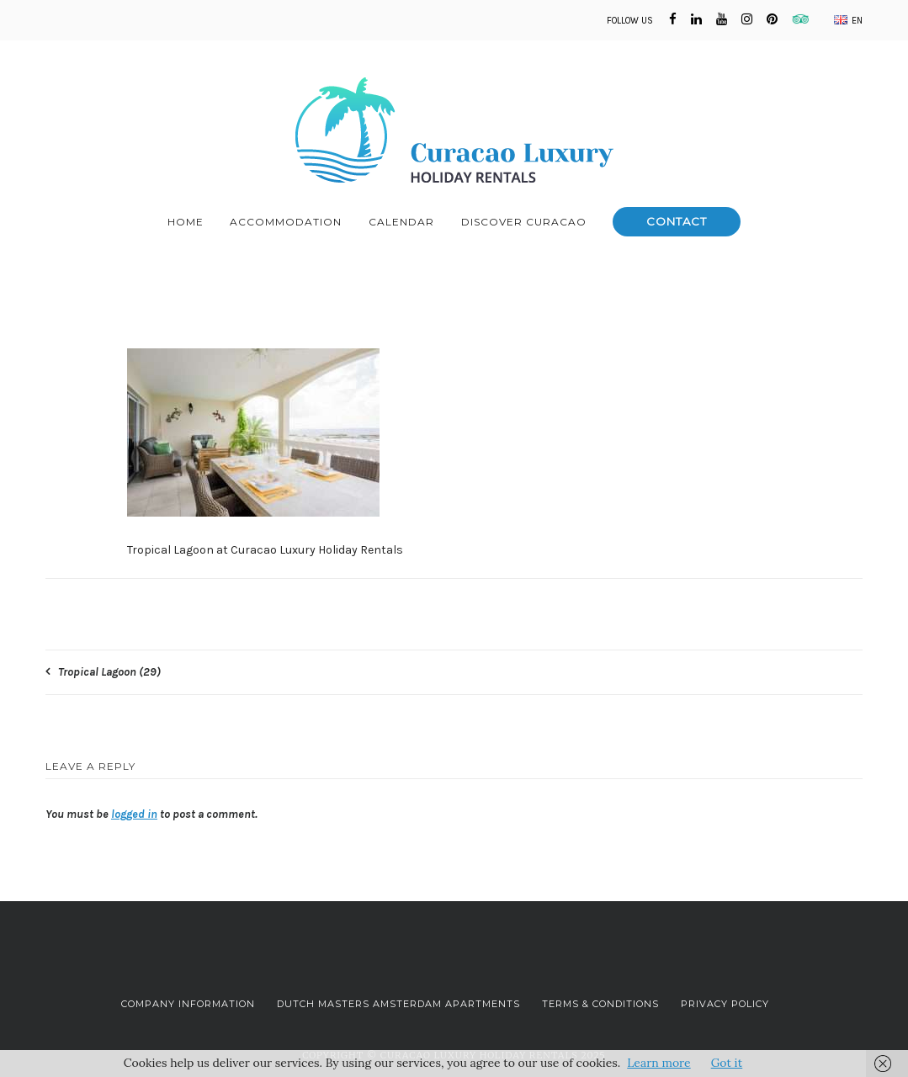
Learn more (658, 1062)
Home (185, 221)
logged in (134, 814)
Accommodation (286, 221)
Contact (676, 221)
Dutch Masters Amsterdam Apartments (398, 1004)
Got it (727, 1062)
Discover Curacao (524, 221)
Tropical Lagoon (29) (109, 672)
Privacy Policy (725, 1004)
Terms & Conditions (600, 1004)
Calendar (401, 221)
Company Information (188, 1004)
